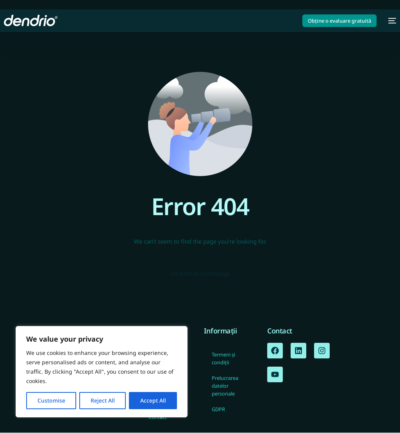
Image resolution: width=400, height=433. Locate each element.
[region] (102, 371)
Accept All (153, 400)
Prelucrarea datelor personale (225, 386)
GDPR (218, 409)
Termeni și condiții (223, 358)
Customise (51, 400)
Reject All (103, 400)
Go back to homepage (200, 274)
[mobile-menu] (390, 21)
